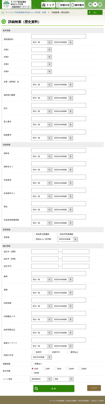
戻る (95, 12)
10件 (36, 369)
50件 (59, 369)
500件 (36, 373)
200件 (84, 369)
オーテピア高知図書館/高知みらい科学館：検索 (25, 12)
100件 (71, 369)
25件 (48, 369)
